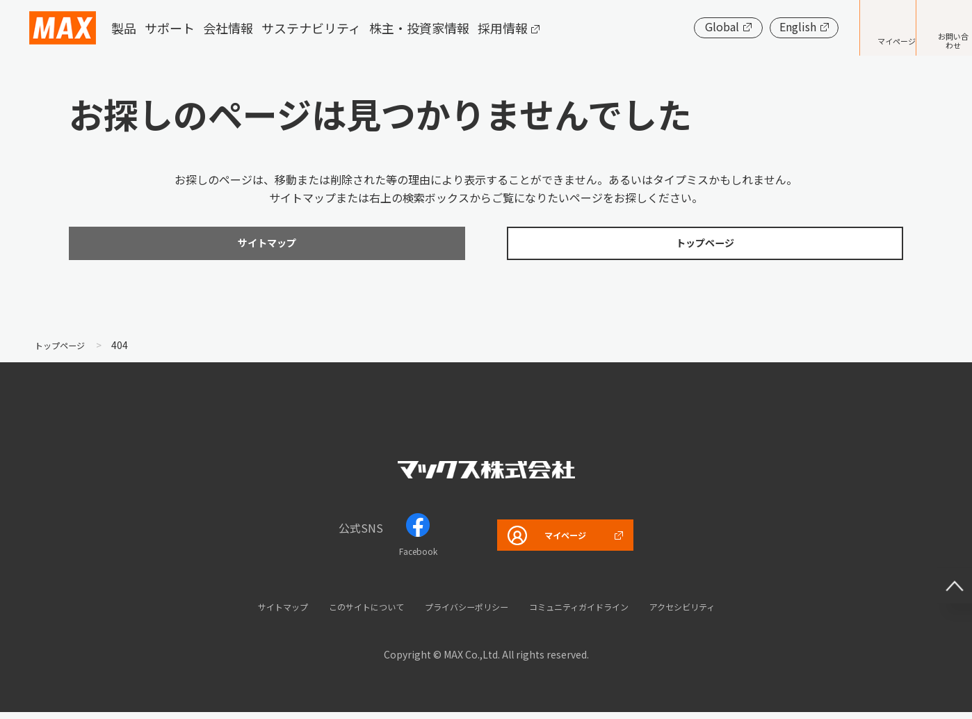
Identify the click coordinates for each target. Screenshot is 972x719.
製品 (123, 28)
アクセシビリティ (720, 613)
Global (680, 26)
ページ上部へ (944, 565)
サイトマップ (242, 613)
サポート (170, 28)
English (756, 26)
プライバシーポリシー (461, 613)
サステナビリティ (311, 28)
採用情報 (503, 28)
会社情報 (228, 28)
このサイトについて (341, 613)
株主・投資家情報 (419, 28)
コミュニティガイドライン (596, 613)
